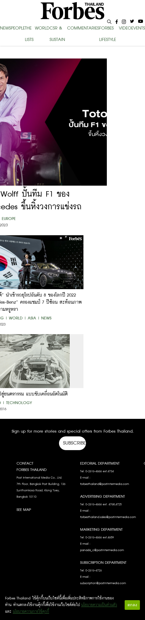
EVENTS (138, 28)
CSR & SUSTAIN (57, 34)
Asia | (34, 318)
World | (17, 318)
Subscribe (74, 443)
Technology (19, 403)
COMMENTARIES (83, 28)
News (46, 318)
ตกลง (132, 605)
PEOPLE (18, 28)
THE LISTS (29, 34)
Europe (9, 219)
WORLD (42, 28)
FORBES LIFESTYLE (107, 34)
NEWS (5, 28)
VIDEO (125, 28)
